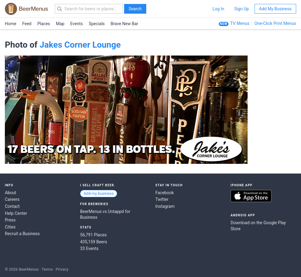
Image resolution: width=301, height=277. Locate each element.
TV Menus (239, 23)
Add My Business (275, 8)
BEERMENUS (26, 8)
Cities (10, 227)
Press (10, 220)
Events (76, 23)
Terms (47, 269)
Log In (218, 8)
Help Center (16, 213)
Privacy (62, 269)
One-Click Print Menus (275, 23)
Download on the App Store (251, 196)
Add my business (98, 193)
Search (135, 8)
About (10, 192)
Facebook (164, 192)
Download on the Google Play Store (258, 225)
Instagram (164, 206)
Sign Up (241, 8)
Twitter (161, 199)
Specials (97, 23)
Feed (26, 23)
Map (60, 23)
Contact (12, 206)
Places (43, 23)
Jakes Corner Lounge (80, 45)
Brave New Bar (124, 23)
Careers (12, 199)
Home (10, 23)
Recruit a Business (22, 233)
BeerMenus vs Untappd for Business (105, 214)
